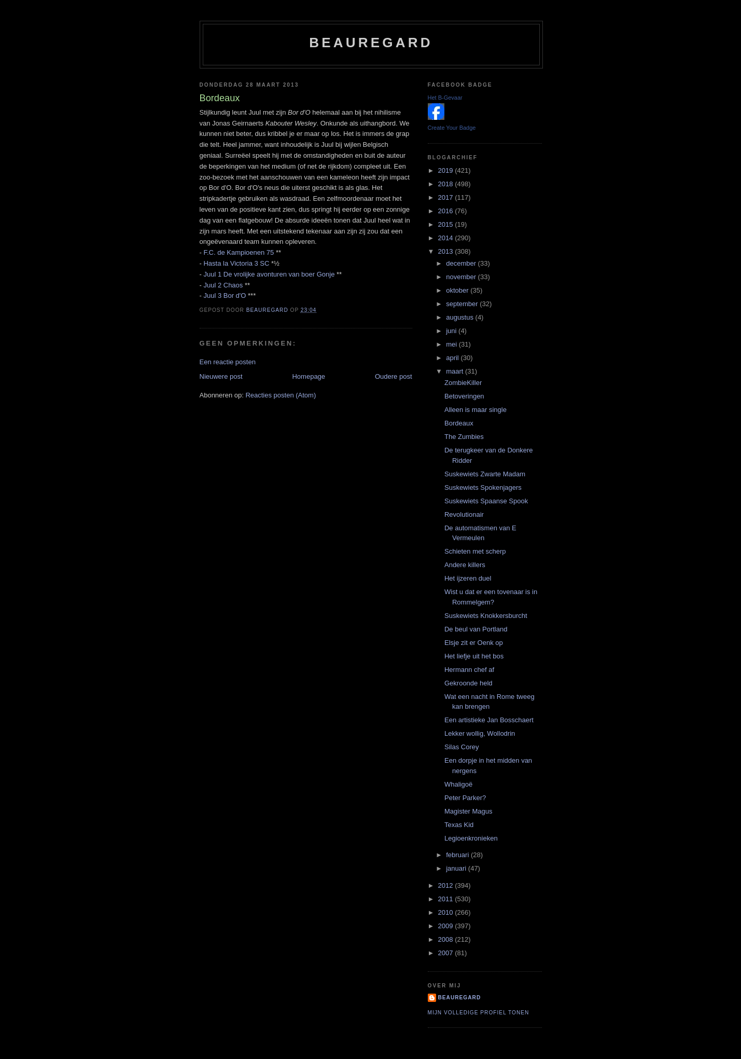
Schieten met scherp (475, 551)
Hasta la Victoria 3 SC (236, 263)
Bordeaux (458, 423)
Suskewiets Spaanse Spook (486, 501)
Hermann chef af (469, 669)
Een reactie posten (228, 362)
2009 (446, 926)
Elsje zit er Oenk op (473, 643)
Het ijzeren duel (467, 578)
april (453, 358)
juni (452, 331)
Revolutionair (464, 514)
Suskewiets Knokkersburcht (485, 616)
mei (452, 344)
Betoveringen (464, 396)
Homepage (308, 376)
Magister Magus (468, 811)
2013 (446, 251)
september (463, 304)
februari (458, 855)
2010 (446, 912)
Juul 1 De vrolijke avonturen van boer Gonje (268, 274)
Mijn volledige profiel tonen (478, 1012)
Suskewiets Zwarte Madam (484, 474)
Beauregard (370, 42)
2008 (446, 939)
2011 (446, 899)
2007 (446, 953)
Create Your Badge (452, 128)
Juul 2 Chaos (223, 285)
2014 (446, 238)
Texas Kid (458, 825)
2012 (446, 885)
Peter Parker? (465, 798)
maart (455, 371)
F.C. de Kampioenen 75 (238, 252)
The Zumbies (464, 437)
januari (457, 868)
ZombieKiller (463, 383)
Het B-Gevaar (445, 97)
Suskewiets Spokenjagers (483, 487)
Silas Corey (461, 747)
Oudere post (393, 376)
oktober (458, 290)
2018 (446, 184)
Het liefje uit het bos (474, 656)
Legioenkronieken (471, 838)
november (462, 277)
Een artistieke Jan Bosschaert (489, 720)
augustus (460, 317)
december (462, 263)
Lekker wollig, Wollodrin (479, 733)
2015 (446, 224)
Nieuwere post (221, 376)
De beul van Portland (475, 629)
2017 (446, 197)
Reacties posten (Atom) (280, 395)
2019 (446, 170)
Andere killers (464, 565)
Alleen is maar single (475, 410)
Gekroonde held (468, 683)
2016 (446, 211)
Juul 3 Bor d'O (224, 295)
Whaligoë (458, 784)
